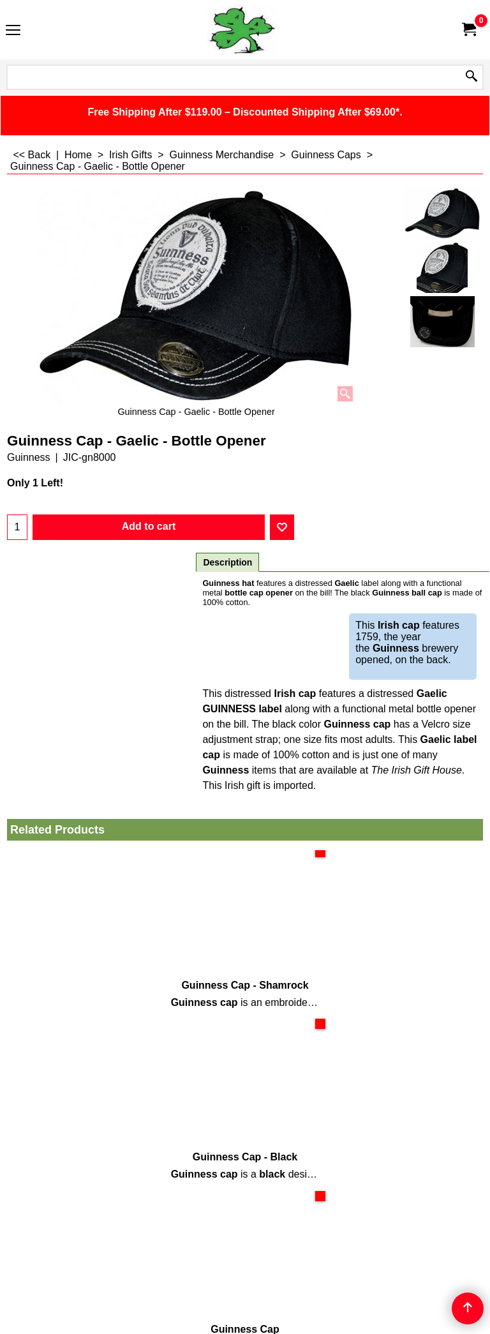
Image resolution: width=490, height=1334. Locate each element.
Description (227, 562)
